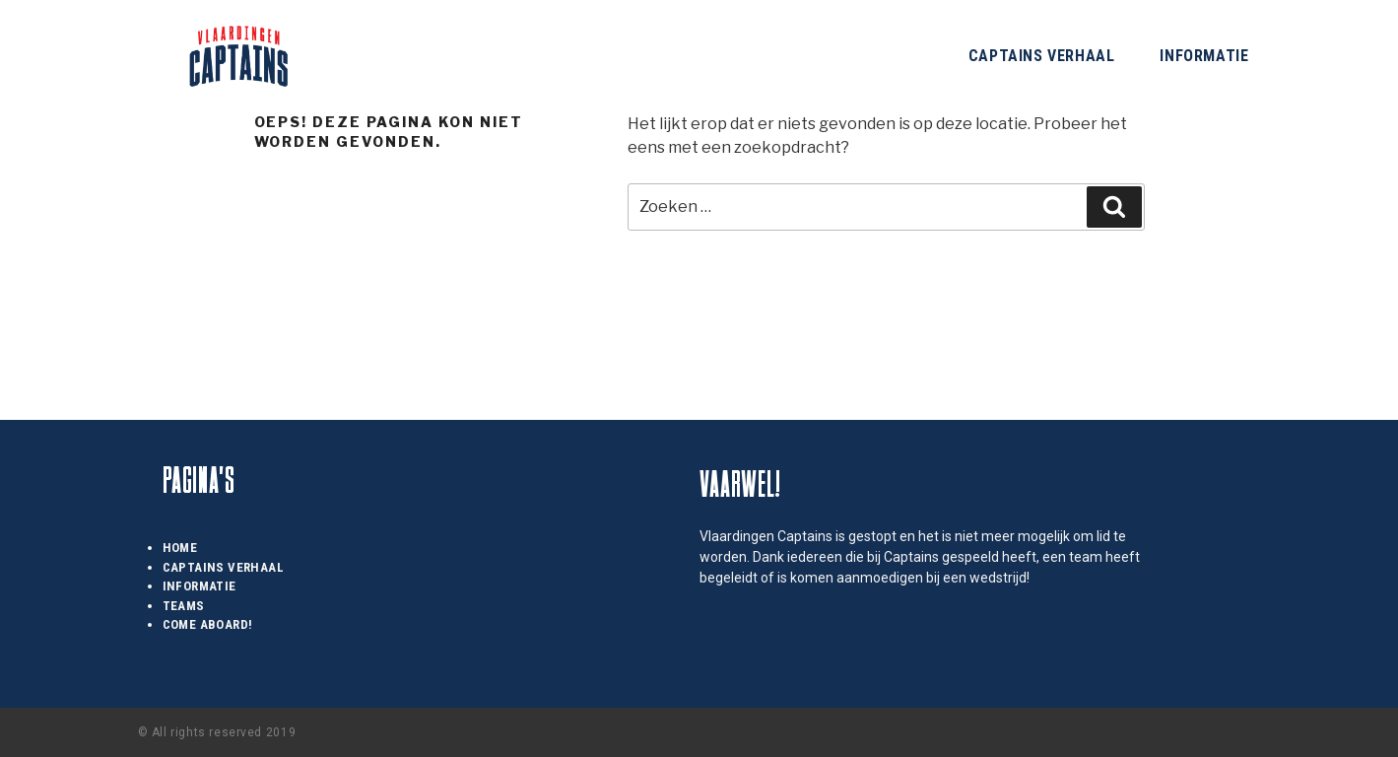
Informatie (1204, 55)
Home (180, 547)
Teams (184, 605)
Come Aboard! (208, 624)
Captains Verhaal (1041, 55)
